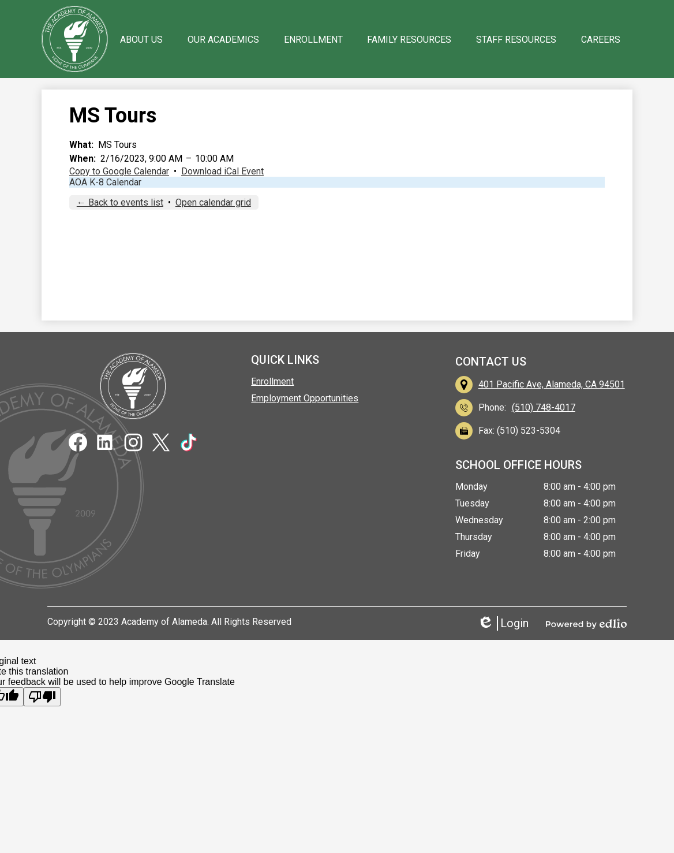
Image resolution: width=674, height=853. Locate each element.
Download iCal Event (222, 171)
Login (503, 623)
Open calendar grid (213, 202)
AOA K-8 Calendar (105, 182)
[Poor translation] (42, 696)
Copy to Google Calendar (119, 171)
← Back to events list (120, 202)
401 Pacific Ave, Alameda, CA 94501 (551, 384)
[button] (141, 39)
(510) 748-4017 (543, 407)
